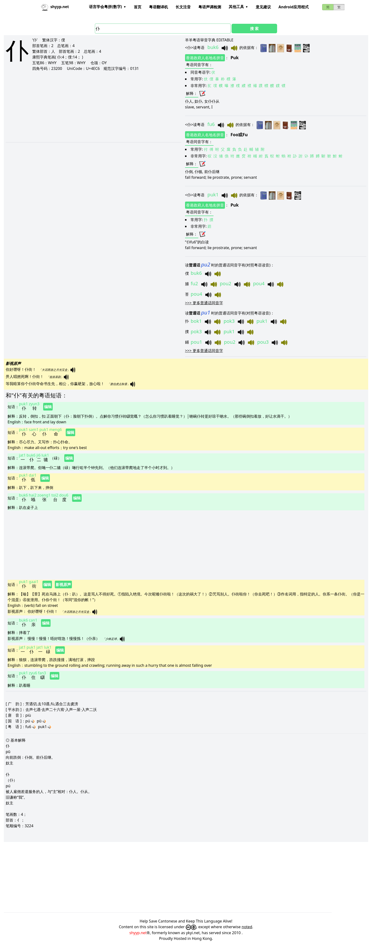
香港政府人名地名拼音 (205, 57)
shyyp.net (138, 932)
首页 (137, 7)
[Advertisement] (82, 106)
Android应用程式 (294, 7)
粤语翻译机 (158, 7)
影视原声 (63, 584)
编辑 (48, 406)
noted (247, 926)
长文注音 (183, 7)
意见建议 (263, 7)
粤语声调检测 (209, 7)
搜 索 (254, 28)
